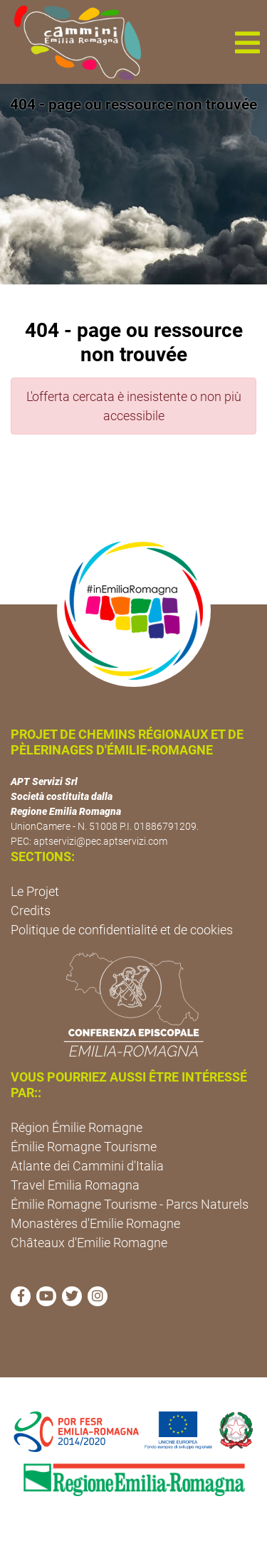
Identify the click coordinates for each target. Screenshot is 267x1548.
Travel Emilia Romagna (75, 1185)
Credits (31, 910)
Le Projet (35, 891)
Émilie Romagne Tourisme (84, 1146)
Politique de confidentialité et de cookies (122, 929)
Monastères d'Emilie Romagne (95, 1223)
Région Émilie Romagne (76, 1127)
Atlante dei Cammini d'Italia (87, 1165)
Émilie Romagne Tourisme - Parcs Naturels (129, 1204)
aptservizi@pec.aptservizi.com (100, 841)
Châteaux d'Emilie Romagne (89, 1242)
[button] (247, 42)
